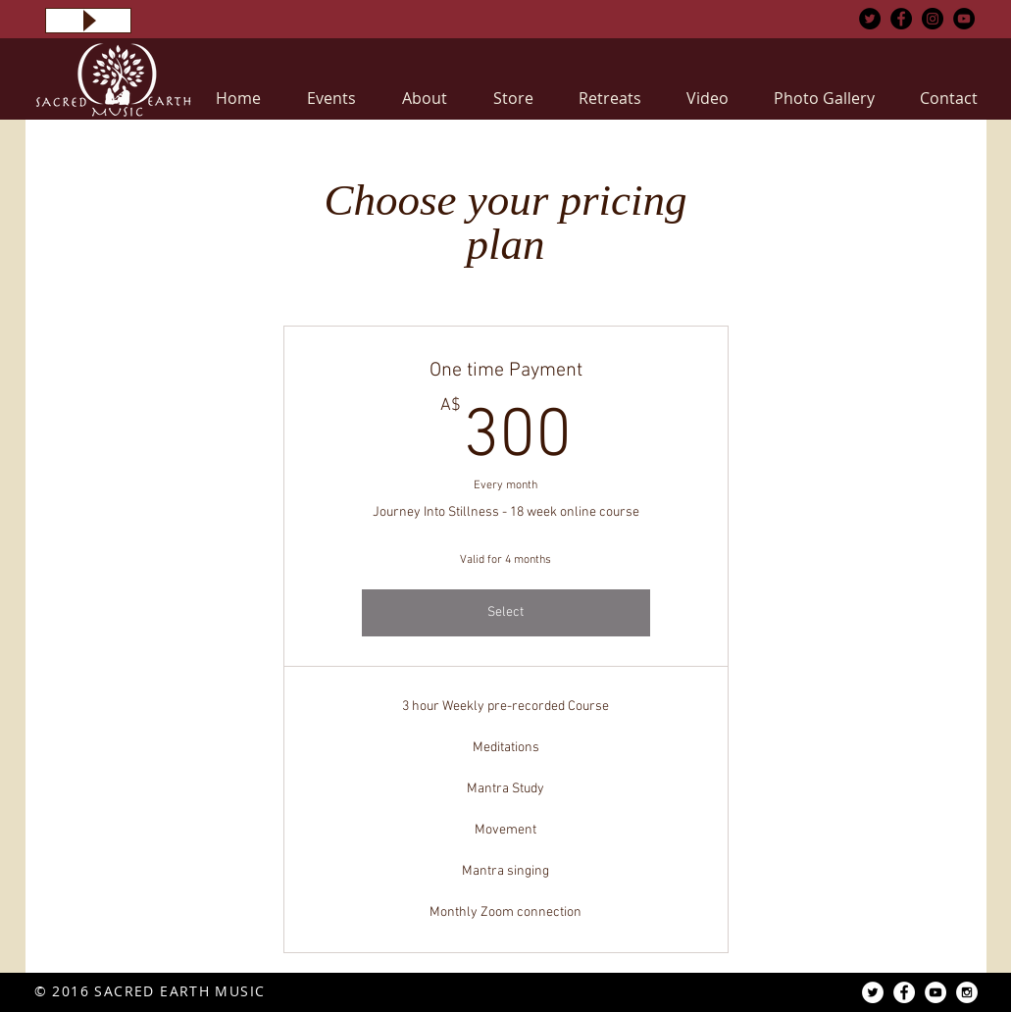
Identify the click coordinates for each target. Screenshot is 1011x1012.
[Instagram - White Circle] (967, 992)
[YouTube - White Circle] (935, 992)
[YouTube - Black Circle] (964, 18)
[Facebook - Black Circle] (901, 18)
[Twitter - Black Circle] (870, 18)
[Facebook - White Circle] (904, 992)
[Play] (88, 20)
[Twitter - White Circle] (873, 992)
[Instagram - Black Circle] (932, 18)
